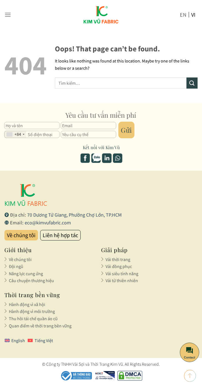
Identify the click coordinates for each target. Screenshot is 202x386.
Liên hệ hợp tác (60, 235)
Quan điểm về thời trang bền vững (40, 326)
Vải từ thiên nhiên (122, 280)
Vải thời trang (118, 259)
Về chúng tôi (21, 235)
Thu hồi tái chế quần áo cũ (33, 318)
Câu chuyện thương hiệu (31, 280)
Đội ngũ (16, 266)
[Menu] (7, 14)
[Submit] (192, 82)
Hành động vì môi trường (32, 311)
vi (193, 14)
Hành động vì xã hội (27, 304)
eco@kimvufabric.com (48, 222)
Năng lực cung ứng (26, 273)
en (183, 14)
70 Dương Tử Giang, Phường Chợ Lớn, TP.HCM (74, 215)
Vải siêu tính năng (122, 273)
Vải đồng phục (119, 266)
